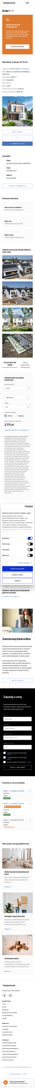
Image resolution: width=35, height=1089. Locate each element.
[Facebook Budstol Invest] (4, 1002)
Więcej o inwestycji (17, 193)
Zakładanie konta (7, 1039)
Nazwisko (6, 732)
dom (21, 656)
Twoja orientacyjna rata (12, 428)
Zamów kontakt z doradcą (17, 437)
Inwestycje (9, 16)
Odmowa (17, 581)
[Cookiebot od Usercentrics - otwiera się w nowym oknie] (25, 506)
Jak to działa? (17, 688)
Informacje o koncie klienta (9, 1033)
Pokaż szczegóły (23, 563)
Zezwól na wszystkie (17, 568)
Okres (6, 410)
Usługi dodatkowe (7, 1022)
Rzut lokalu (17, 139)
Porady (4, 1014)
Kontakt (4, 1025)
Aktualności (5, 1017)
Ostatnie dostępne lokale (9, 1050)
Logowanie (5, 1036)
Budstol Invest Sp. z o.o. (25, 1074)
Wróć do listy (17, 151)
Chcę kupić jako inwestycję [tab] (25, 372)
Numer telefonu (8, 750)
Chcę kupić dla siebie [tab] (10, 371)
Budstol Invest (8, 653)
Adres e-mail (7, 741)
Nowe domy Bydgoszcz (9, 1058)
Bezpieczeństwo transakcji (9, 1020)
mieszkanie (13, 656)
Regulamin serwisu (7, 1042)
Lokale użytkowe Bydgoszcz (10, 1061)
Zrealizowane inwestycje (9, 1053)
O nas (4, 1011)
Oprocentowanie (10, 419)
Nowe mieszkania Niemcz (9, 1064)
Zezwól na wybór (17, 575)
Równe (10, 423)
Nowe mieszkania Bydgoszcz (10, 1055)
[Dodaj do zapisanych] (17, 145)
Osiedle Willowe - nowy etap (21, 16)
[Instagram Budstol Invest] (10, 1002)
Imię (4, 722)
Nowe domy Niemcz (8, 1067)
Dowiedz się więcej (11, 603)
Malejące (21, 423)
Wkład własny (9, 391)
